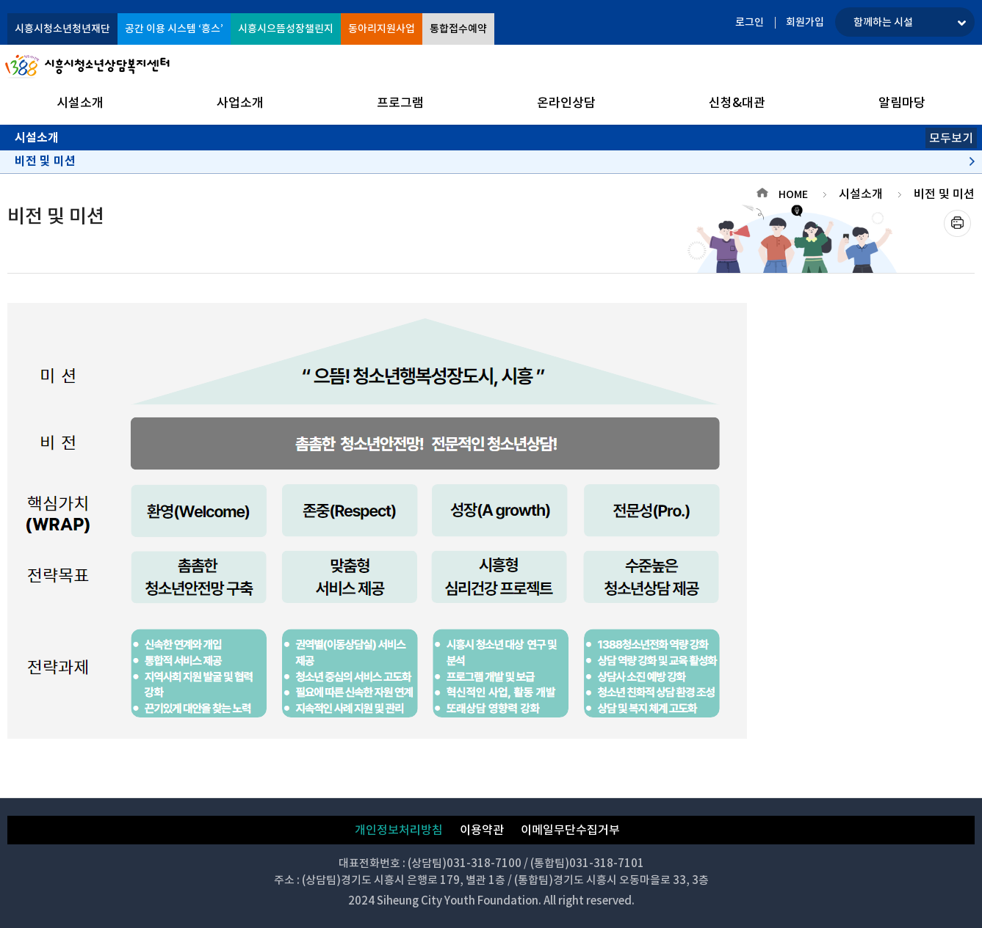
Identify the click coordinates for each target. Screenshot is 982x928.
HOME (793, 194)
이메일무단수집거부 (570, 829)
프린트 (957, 223)
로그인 (749, 22)
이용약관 (482, 829)
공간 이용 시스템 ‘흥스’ (174, 28)
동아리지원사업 (381, 28)
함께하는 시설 (883, 22)
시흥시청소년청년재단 (62, 28)
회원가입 (805, 22)
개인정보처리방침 (399, 829)
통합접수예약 (458, 28)
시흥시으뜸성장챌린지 (285, 28)
